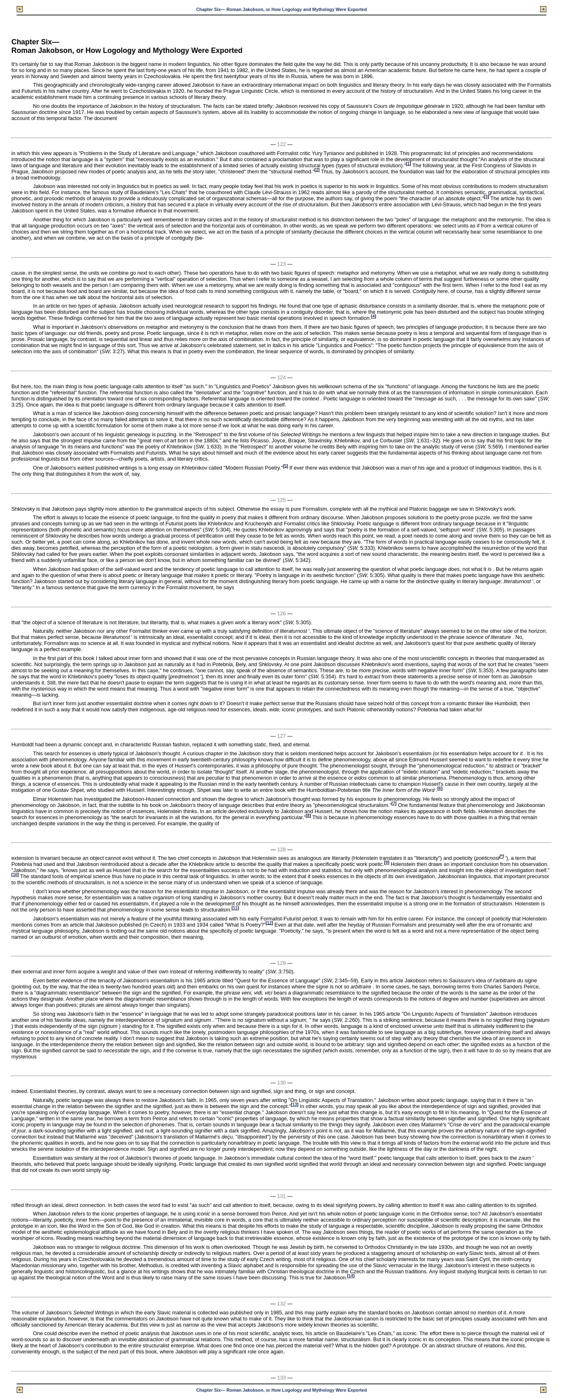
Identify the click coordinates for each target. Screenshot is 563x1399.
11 (235, 908)
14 (350, 1276)
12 (269, 922)
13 (294, 1104)
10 (15, 874)
